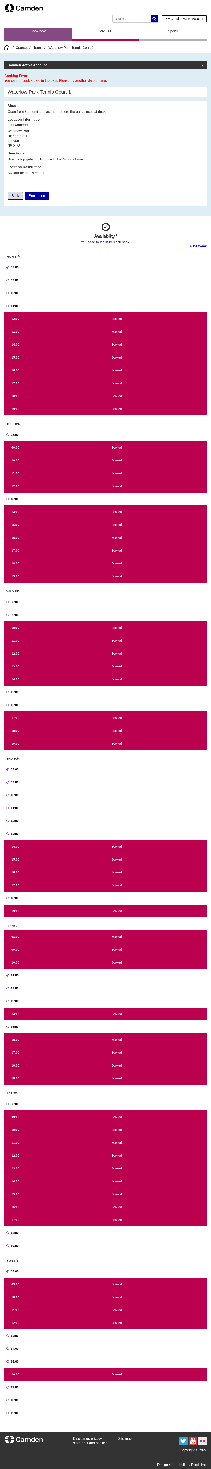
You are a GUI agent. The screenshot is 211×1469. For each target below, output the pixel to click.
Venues (105, 31)
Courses (22, 48)
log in (104, 242)
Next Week (198, 246)
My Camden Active (184, 18)
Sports (173, 31)
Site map (125, 1438)
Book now (38, 31)
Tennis (38, 48)
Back (15, 196)
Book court (37, 196)
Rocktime (199, 1465)
